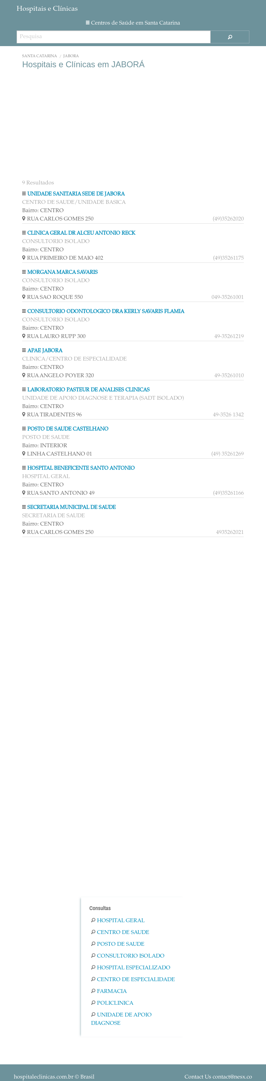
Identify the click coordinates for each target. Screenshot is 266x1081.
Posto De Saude (117, 944)
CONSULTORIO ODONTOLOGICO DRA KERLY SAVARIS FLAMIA (105, 311)
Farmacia (109, 991)
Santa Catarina (39, 56)
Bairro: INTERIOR (44, 446)
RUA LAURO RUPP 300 (133, 336)
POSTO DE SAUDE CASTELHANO (67, 429)
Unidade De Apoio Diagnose (121, 1019)
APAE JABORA (44, 351)
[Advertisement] (133, 124)
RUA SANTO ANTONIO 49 (133, 493)
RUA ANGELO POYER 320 (133, 376)
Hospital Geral (118, 921)
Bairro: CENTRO (43, 211)
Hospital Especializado (130, 968)
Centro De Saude (120, 932)
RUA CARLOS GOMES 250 (133, 219)
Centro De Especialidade (133, 980)
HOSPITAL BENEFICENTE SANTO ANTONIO (81, 468)
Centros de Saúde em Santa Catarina (133, 23)
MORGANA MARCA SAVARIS (62, 272)
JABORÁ (71, 56)
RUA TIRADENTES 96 (133, 415)
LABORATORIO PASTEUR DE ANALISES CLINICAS (88, 390)
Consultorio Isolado (128, 956)
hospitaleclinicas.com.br (43, 1077)
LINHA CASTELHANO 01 (133, 454)
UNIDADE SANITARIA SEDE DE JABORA (76, 194)
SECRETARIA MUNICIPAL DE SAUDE (71, 507)
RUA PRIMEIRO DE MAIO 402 (133, 258)
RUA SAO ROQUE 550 (133, 297)
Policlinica (112, 1003)
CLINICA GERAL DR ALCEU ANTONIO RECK (81, 233)
